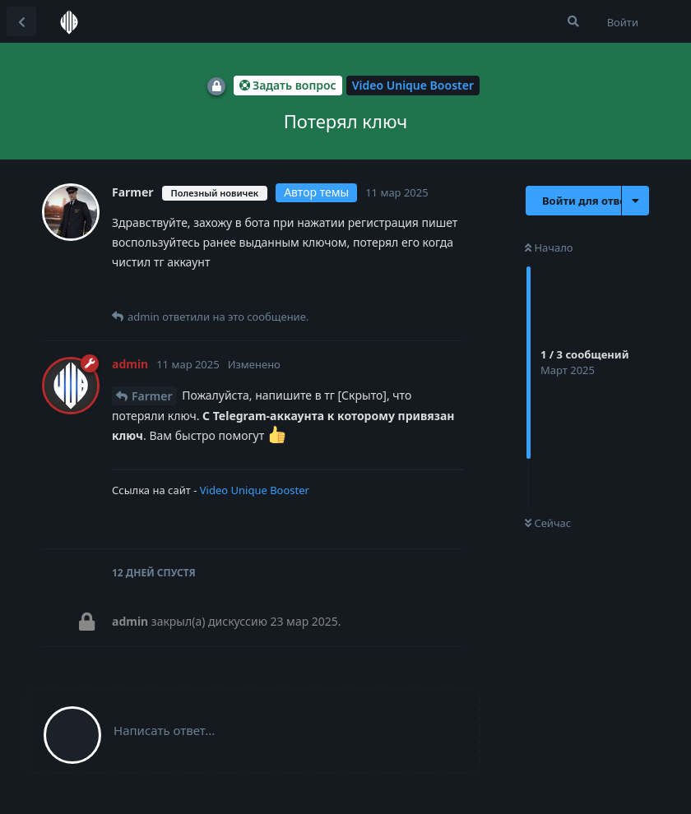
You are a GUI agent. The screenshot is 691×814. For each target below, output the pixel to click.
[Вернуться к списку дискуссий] (21, 21)
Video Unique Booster (254, 490)
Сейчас (548, 523)
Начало (549, 247)
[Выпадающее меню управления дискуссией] (635, 200)
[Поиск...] (573, 21)
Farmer (152, 396)
